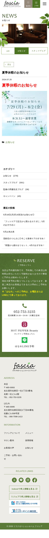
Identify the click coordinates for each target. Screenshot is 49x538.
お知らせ (22, 50)
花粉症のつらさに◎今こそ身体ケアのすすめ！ (24, 238)
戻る (9, 64)
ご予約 (13, 457)
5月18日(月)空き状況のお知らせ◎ (18, 215)
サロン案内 (9, 440)
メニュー (29, 433)
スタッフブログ (38, 50)
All (7, 50)
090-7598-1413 (15, 417)
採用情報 (29, 440)
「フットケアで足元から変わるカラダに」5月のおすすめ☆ (24, 223)
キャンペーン (9, 196)
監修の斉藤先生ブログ (13, 189)
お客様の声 (9, 448)
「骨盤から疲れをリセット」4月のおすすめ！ (24, 245)
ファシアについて (12, 433)
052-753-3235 (24, 311)
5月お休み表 (9, 232)
